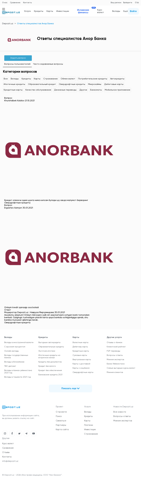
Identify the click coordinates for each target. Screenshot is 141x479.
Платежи (88, 425)
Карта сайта (62, 429)
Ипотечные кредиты (14, 84)
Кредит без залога (47, 366)
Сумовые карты (80, 355)
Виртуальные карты (82, 360)
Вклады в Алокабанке (14, 362)
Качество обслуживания (38, 90)
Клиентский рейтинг (116, 347)
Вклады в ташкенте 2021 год (17, 377)
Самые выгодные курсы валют (121, 368)
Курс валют (100, 11)
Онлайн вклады (11, 351)
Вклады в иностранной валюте (18, 342)
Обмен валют (68, 79)
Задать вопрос (18, 58)
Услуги (27, 11)
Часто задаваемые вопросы (48, 64)
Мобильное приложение (117, 90)
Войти (133, 11)
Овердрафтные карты (83, 372)
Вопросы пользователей (17, 64)
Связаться (61, 421)
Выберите (127, 3)
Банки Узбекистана (115, 364)
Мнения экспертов (115, 360)
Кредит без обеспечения (50, 370)
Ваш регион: (116, 3)
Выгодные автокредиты (49, 342)
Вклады (116, 11)
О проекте (61, 412)
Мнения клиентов (115, 372)
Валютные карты (80, 342)
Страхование (50, 79)
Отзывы (6, 452)
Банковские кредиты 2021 (50, 375)
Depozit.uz (7, 24)
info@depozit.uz (10, 461)
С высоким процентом (14, 347)
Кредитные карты (13, 90)
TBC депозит (10, 366)
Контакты (27, 3)
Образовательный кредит (42, 84)
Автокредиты (117, 79)
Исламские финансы (85, 11)
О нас (4, 3)
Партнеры (61, 425)
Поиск (59, 416)
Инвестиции (62, 11)
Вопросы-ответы (115, 355)
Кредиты (38, 11)
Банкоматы (96, 90)
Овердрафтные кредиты (72, 84)
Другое (83, 90)
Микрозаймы (94, 84)
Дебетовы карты (80, 347)
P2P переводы (113, 351)
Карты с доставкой (81, 364)
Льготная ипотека (46, 351)
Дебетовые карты (113, 84)
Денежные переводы (65, 90)
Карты (50, 11)
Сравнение (15, 3)
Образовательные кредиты (51, 347)
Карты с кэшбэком (81, 368)
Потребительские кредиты (92, 79)
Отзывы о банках (114, 342)
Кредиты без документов (50, 362)
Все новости (119, 412)
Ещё (125, 11)
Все (6, 79)
